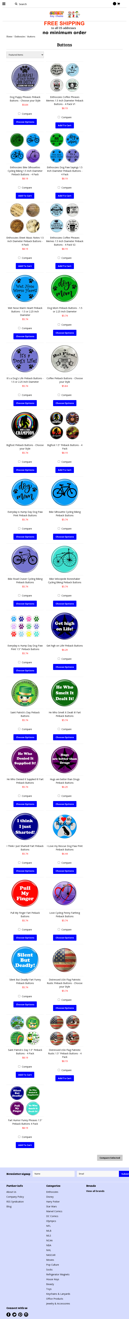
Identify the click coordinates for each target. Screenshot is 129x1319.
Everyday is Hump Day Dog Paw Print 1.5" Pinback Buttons (25, 647)
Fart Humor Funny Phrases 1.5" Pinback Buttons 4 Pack (25, 1121)
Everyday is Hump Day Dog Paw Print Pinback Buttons (25, 513)
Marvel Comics (54, 1211)
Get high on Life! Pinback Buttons (65, 645)
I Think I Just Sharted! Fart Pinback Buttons (25, 847)
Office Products (54, 1298)
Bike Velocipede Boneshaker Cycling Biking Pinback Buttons (64, 580)
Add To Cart (64, 125)
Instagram (26, 1314)
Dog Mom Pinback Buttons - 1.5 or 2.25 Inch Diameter (64, 309)
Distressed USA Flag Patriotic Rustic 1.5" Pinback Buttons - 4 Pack (64, 1053)
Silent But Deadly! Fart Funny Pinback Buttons (25, 981)
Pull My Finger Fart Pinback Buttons (25, 914)
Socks (49, 1269)
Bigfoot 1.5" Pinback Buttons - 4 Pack (64, 446)
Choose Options (25, 121)
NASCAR (50, 1254)
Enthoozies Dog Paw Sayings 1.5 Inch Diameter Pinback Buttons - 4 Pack (64, 171)
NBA (48, 1245)
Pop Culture (52, 1264)
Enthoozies (20, 36)
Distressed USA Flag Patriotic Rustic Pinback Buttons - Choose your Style (64, 983)
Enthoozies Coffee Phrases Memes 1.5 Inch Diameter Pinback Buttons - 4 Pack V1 (64, 100)
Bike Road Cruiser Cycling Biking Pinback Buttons (25, 580)
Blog (8, 1206)
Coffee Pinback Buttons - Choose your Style (65, 380)
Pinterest (20, 1314)
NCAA (49, 1240)
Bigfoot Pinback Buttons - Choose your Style (25, 446)
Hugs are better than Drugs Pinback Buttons (65, 780)
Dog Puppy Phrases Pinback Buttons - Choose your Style (25, 98)
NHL (48, 1250)
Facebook (8, 1314)
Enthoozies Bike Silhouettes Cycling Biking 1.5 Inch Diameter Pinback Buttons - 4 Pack (25, 171)
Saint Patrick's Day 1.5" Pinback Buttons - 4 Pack (25, 1051)
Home (9, 36)
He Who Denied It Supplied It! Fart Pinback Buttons (25, 780)
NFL (48, 1225)
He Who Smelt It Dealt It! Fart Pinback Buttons (65, 714)
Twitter (14, 1314)
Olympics (51, 1220)
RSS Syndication (15, 1201)
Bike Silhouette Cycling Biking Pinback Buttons (65, 513)
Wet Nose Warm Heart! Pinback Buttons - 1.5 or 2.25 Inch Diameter (25, 311)
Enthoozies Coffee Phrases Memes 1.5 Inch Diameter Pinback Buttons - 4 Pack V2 (64, 241)
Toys (49, 1288)
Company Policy (15, 1196)
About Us (11, 1191)
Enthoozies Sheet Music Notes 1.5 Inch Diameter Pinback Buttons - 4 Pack (25, 241)
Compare (27, 113)
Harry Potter (53, 1201)
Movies (50, 1259)
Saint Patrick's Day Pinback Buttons (25, 714)
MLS (48, 1235)
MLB (48, 1230)
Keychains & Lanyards (58, 1293)
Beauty (50, 1284)
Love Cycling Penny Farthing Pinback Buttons (64, 914)
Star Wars (51, 1206)
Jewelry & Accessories (58, 1303)
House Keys (52, 1279)
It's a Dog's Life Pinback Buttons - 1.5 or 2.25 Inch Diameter (25, 380)
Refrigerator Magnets (58, 1274)
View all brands (95, 1190)
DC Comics (52, 1216)
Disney (50, 1196)
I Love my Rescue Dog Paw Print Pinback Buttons (65, 847)
